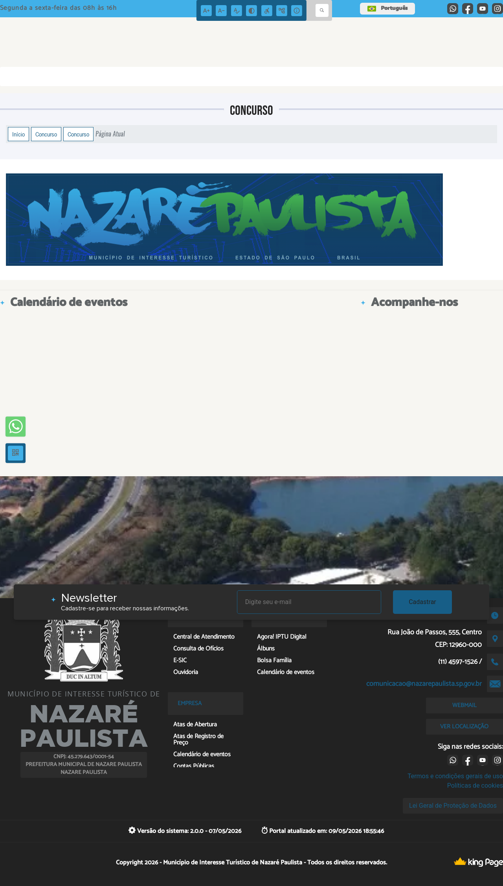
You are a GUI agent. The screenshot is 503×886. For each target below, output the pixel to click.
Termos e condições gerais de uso (455, 776)
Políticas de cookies (475, 785)
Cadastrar (422, 602)
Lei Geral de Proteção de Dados (453, 805)
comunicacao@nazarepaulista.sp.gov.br (424, 684)
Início (18, 134)
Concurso (46, 134)
